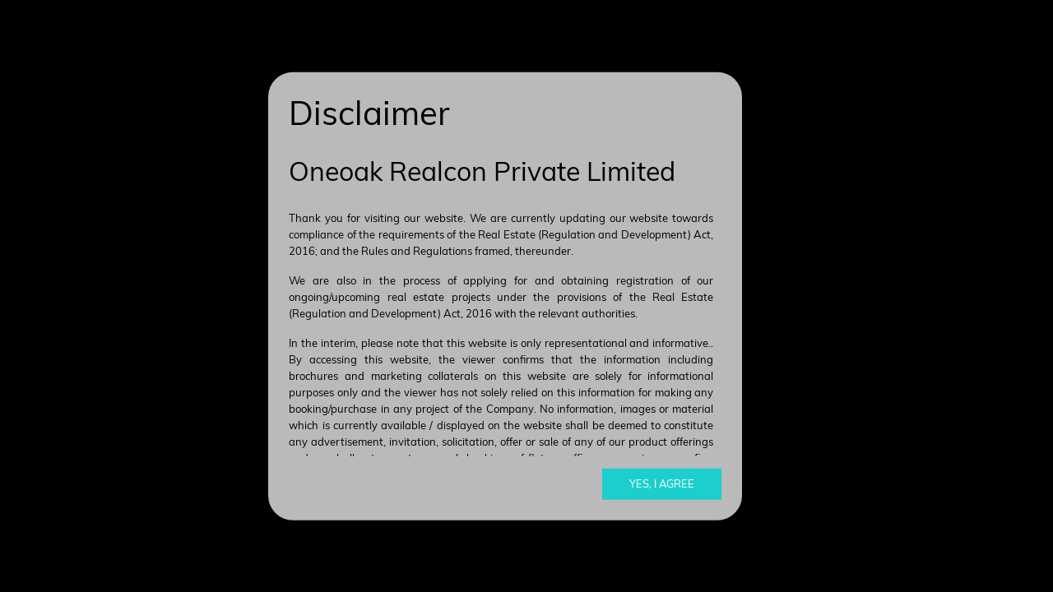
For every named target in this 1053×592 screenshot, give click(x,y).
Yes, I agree (661, 483)
